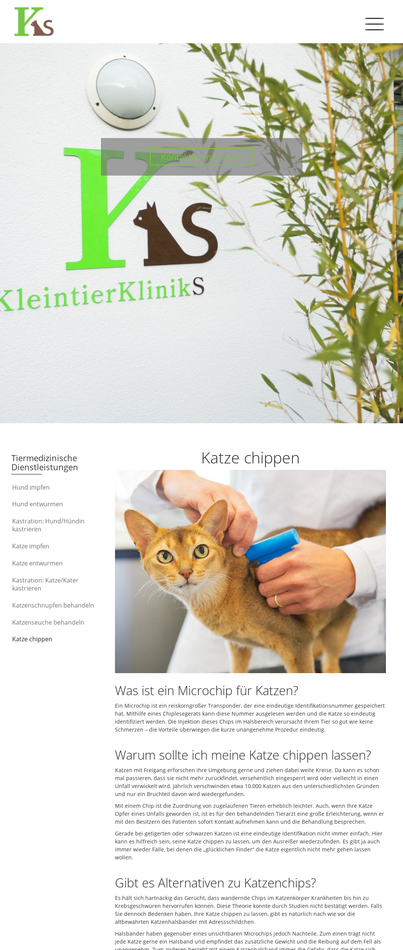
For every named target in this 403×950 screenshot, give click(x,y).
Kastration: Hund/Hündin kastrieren (48, 525)
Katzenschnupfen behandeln (53, 605)
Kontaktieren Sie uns (201, 156)
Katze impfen (30, 546)
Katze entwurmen (37, 563)
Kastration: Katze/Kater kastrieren (45, 584)
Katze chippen (32, 639)
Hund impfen (31, 487)
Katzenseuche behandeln (48, 622)
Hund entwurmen (37, 504)
